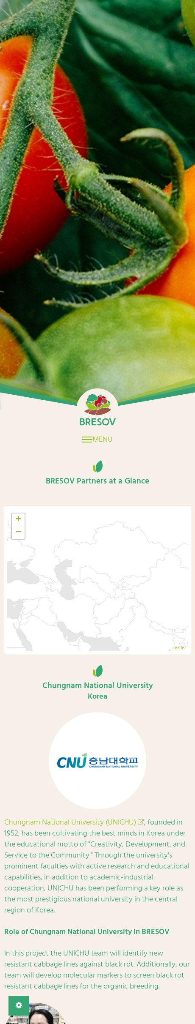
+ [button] (18, 519)
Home (97, 409)
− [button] (18, 532)
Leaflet (179, 648)
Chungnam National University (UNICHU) (70, 822)
